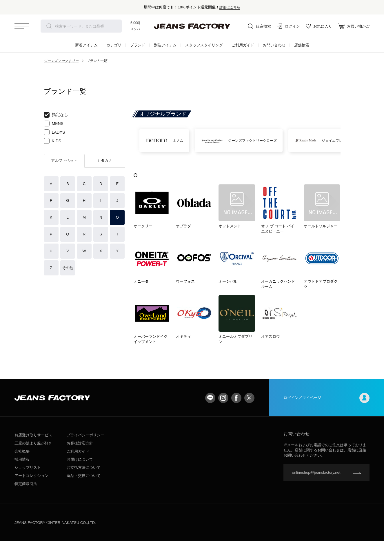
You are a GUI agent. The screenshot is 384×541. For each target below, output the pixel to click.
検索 (49, 26)
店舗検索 (301, 45)
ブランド (137, 45)
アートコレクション (31, 475)
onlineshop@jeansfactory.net (316, 472)
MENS (53, 123)
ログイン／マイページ (326, 398)
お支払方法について (84, 467)
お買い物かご (354, 26)
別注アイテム (165, 45)
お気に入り (319, 26)
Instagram (223, 398)
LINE (210, 398)
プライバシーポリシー (85, 435)
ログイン (288, 26)
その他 (67, 268)
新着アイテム (86, 45)
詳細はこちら (229, 7)
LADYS (54, 132)
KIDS (52, 141)
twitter (249, 398)
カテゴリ (113, 45)
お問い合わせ (274, 45)
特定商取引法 (25, 484)
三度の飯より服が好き (33, 443)
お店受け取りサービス (33, 435)
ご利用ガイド (243, 45)
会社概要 (22, 451)
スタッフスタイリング (204, 45)
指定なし (56, 115)
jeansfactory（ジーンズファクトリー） (192, 26)
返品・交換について (84, 475)
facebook (236, 398)
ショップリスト (27, 467)
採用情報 (22, 459)
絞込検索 (259, 26)
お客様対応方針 (80, 443)
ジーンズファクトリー (61, 61)
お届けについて (80, 459)
